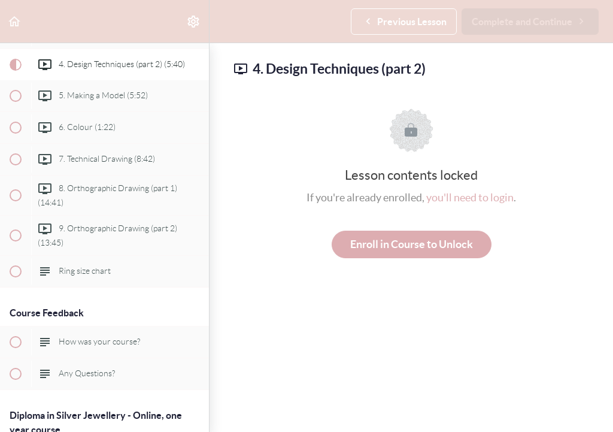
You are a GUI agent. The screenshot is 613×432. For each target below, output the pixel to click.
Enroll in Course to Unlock (411, 244)
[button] (15, 21)
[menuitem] (194, 21)
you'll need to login (470, 197)
